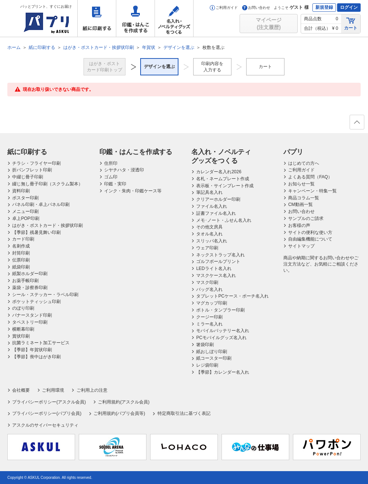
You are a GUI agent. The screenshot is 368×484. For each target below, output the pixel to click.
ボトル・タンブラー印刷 (220, 310)
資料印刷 (21, 190)
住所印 (110, 163)
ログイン (349, 7)
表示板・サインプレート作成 (225, 185)
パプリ (293, 152)
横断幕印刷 (23, 329)
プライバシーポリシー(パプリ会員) (46, 413)
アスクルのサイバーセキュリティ (45, 425)
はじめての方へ (303, 163)
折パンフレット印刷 (32, 169)
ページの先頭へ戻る (356, 124)
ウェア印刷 (207, 247)
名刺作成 (21, 246)
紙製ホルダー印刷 (29, 273)
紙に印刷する (97, 18)
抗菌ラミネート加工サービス (41, 342)
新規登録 (324, 7)
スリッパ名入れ (211, 240)
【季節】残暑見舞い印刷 (36, 232)
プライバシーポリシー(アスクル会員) (49, 402)
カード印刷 (23, 239)
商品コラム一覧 (303, 197)
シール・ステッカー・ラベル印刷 (45, 294)
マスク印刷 (207, 282)
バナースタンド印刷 (32, 315)
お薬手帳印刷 (25, 280)
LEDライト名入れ (213, 268)
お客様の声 (299, 225)
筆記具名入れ (209, 192)
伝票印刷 (21, 260)
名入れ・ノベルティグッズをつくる (174, 18)
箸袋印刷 (205, 344)
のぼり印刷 (23, 308)
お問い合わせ (256, 8)
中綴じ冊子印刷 (27, 176)
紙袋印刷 (21, 267)
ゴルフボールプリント (218, 261)
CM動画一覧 (300, 204)
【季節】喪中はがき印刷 (36, 356)
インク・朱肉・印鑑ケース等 (133, 190)
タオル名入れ (209, 233)
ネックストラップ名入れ (220, 254)
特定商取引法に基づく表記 (184, 413)
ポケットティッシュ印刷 (36, 301)
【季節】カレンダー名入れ (222, 372)
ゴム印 (110, 176)
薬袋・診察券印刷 (29, 287)
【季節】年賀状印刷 (32, 349)
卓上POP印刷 (25, 218)
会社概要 (21, 390)
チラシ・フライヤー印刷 (36, 163)
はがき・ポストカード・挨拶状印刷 (47, 225)
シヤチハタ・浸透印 (124, 169)
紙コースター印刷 (213, 358)
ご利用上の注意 (92, 390)
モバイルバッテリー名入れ (222, 330)
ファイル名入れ (211, 206)
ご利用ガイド (224, 8)
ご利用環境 (53, 390)
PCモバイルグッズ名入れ (221, 337)
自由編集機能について (310, 239)
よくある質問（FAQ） (310, 176)
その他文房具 (209, 226)
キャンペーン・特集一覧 (312, 190)
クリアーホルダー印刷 (218, 199)
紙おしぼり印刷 (211, 351)
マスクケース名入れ (216, 275)
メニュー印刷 (25, 211)
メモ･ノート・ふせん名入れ (223, 220)
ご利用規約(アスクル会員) (123, 402)
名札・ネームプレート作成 (222, 178)
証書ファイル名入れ (216, 213)
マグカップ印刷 (211, 303)
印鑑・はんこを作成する (135, 18)
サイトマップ (301, 246)
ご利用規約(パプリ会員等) (119, 413)
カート (350, 23)
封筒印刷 (21, 253)
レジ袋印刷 (207, 365)
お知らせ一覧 (301, 183)
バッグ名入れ (209, 289)
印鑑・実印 (115, 183)
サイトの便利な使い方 (310, 232)
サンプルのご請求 (305, 218)
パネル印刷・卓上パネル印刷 (41, 204)
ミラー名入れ (209, 324)
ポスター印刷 (25, 197)
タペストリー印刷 (29, 322)
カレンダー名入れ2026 (218, 171)
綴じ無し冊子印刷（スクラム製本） (47, 183)
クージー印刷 (209, 317)
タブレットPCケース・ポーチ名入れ (232, 296)
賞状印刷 (21, 336)
